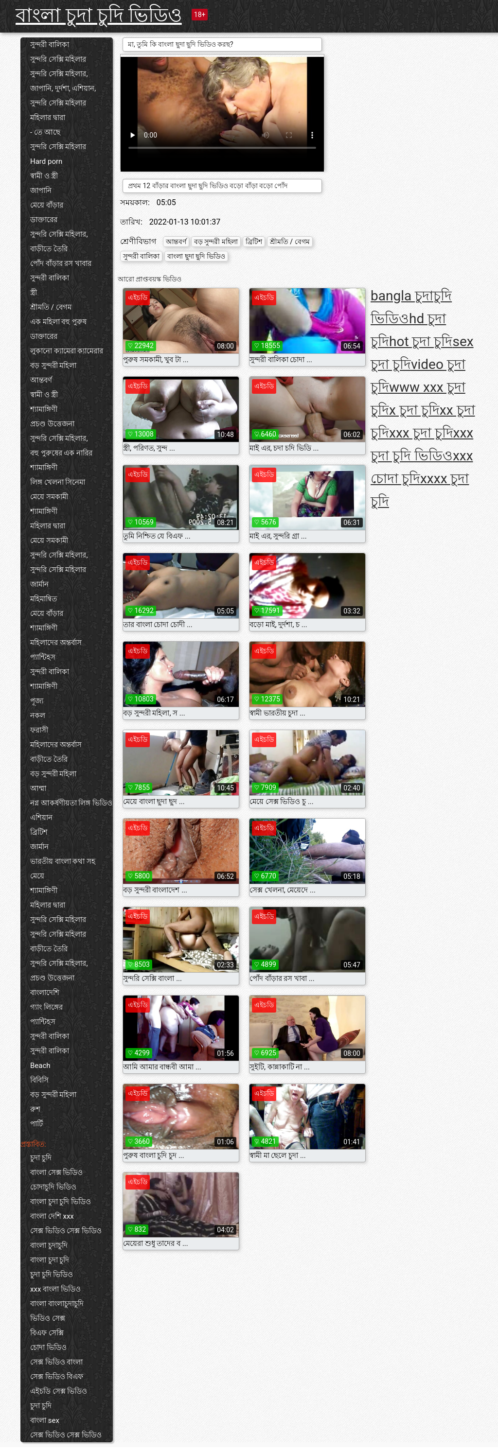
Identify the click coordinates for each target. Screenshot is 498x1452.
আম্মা (38, 788)
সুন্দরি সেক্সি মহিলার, (59, 74)
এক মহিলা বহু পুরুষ (58, 321)
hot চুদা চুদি (420, 341)
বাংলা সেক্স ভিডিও (56, 1172)
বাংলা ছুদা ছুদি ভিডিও (196, 256)
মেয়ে (37, 876)
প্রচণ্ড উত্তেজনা (52, 424)
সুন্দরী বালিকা (49, 44)
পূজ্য (36, 701)
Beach (40, 1065)
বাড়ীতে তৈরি (49, 249)
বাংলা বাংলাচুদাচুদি (57, 1303)
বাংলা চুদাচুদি (49, 1245)
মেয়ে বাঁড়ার (46, 205)
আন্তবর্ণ (41, 380)
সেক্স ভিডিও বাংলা (56, 1362)
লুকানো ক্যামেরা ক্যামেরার (66, 351)
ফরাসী (39, 730)
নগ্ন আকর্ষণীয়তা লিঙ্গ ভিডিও (71, 803)
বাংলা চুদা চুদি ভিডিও (99, 15)
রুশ (35, 1109)
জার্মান (39, 584)
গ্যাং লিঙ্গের (46, 1007)
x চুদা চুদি (414, 410)
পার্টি (36, 1124)
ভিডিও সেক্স (47, 1318)
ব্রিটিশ (39, 832)
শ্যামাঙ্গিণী (43, 409)
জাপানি (41, 190)
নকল (37, 715)
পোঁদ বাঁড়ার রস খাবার (60, 263)
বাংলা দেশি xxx (52, 1216)
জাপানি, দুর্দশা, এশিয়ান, (63, 88)
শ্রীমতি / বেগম (50, 307)
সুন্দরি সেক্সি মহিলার (58, 59)
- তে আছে (45, 132)
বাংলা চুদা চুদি (49, 1260)
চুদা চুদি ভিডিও (51, 1274)
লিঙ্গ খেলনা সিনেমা (57, 482)
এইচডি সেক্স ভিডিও (58, 1391)
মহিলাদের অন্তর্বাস (56, 642)
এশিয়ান (41, 817)
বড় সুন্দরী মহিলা (53, 365)
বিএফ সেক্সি (47, 1333)
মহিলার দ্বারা (47, 117)
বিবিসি (39, 1080)
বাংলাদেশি (44, 992)
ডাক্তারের (43, 219)
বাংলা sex (44, 1420)
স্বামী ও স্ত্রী (44, 176)
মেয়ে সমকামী (49, 496)
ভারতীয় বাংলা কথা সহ (62, 861)
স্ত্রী (33, 292)
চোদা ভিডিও (48, 1347)
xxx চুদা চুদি (421, 433)
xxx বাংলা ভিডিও (55, 1289)
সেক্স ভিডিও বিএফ (56, 1376)
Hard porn (46, 161)
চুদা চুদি (41, 1158)
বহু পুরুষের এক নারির (61, 453)
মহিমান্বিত (43, 599)
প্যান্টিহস (42, 657)
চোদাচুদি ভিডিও (53, 1187)
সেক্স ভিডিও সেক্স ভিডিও (66, 1230)
